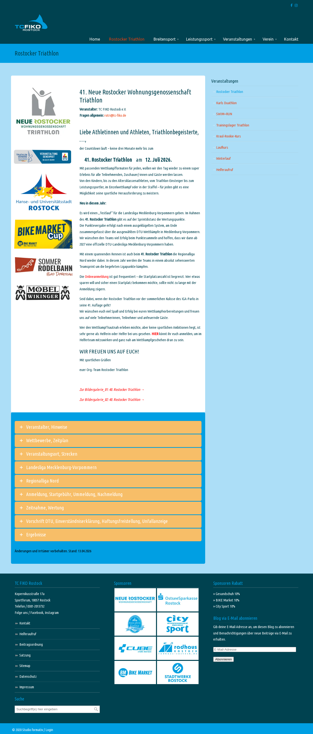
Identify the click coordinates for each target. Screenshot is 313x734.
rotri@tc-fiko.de (115, 115)
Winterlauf (223, 158)
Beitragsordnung (31, 644)
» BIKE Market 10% (226, 600)
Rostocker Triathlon (229, 92)
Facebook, (37, 612)
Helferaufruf (224, 170)
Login (49, 730)
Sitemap (24, 666)
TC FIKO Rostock (31, 22)
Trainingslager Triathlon (232, 125)
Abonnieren (223, 659)
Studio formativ (32, 730)
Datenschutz (28, 676)
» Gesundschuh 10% (226, 594)
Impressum (26, 687)
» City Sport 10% (224, 606)
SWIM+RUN (224, 114)
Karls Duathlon (226, 103)
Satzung (25, 655)
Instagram (52, 612)
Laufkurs (222, 147)
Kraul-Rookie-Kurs (228, 136)
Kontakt (24, 623)
